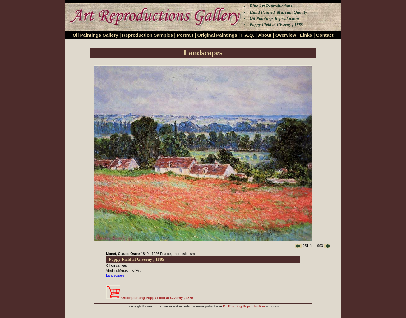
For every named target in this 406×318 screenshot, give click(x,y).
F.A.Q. (247, 35)
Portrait (185, 35)
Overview (285, 35)
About (264, 35)
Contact (325, 35)
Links (306, 35)
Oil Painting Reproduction (244, 306)
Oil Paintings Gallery (95, 35)
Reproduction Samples (147, 35)
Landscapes (115, 275)
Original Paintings (217, 35)
